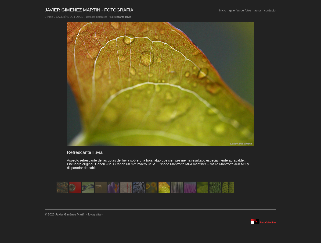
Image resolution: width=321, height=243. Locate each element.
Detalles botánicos (96, 16)
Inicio (222, 10)
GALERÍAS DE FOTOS (240, 10)
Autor (257, 10)
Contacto (269, 10)
